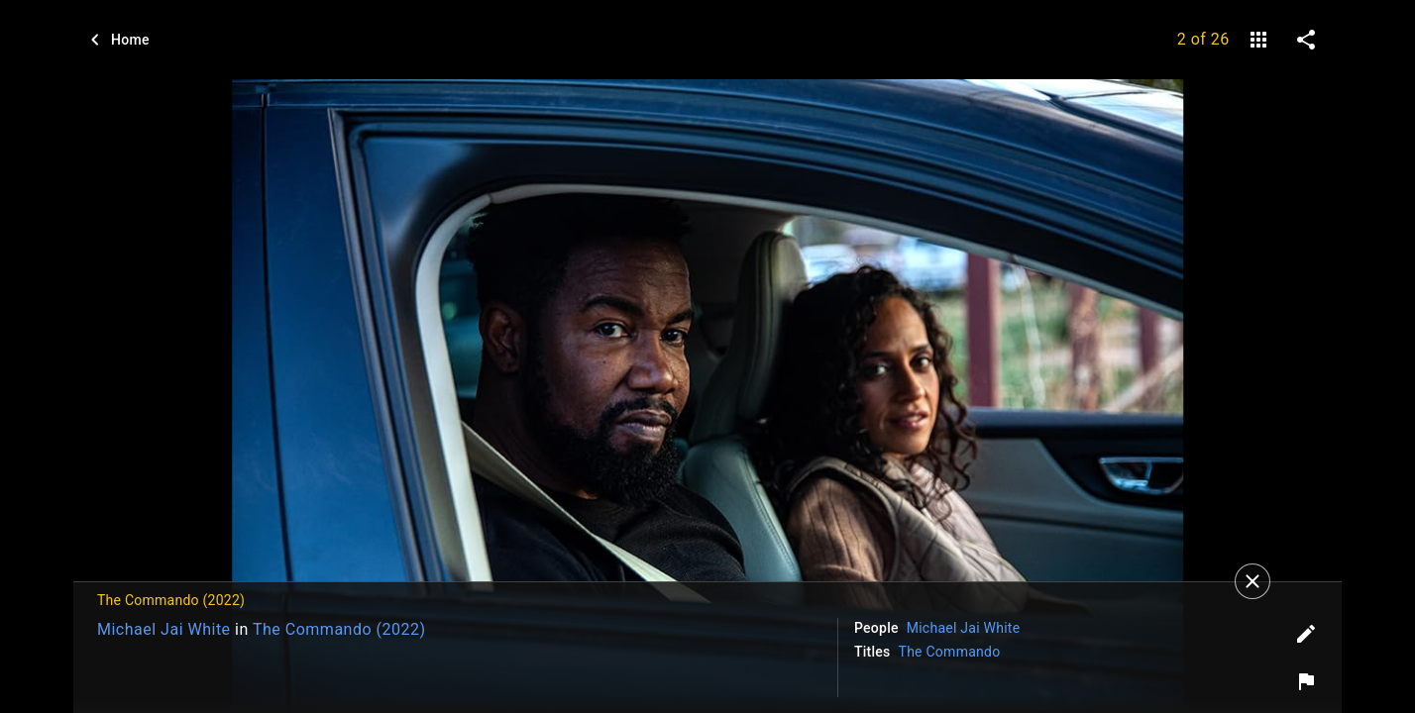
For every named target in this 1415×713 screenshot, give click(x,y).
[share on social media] (1306, 39)
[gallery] (1258, 39)
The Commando (950, 652)
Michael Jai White (164, 629)
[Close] (1252, 581)
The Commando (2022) (339, 629)
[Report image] (1306, 681)
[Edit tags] (1306, 634)
